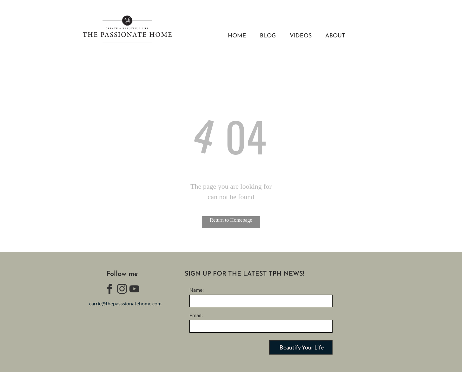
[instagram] (122, 290)
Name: (196, 290)
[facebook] (110, 290)
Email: (196, 315)
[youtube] (134, 290)
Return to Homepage (231, 220)
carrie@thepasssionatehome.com (125, 303)
